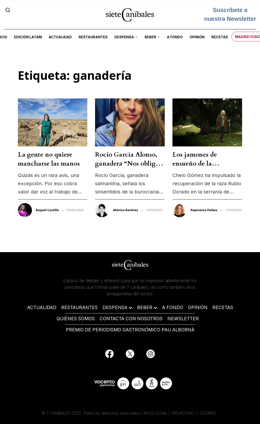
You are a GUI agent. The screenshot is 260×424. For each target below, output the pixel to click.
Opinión (197, 37)
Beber (150, 37)
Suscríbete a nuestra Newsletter (230, 14)
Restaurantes (93, 37)
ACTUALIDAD (41, 307)
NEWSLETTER (183, 318)
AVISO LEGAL (155, 413)
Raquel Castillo (47, 210)
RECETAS (222, 307)
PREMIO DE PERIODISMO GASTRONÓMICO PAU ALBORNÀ (130, 330)
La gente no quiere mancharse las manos (49, 159)
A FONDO (172, 307)
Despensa (124, 37)
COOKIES (208, 413)
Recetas (219, 37)
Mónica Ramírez (125, 210)
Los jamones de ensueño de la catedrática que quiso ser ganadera (203, 167)
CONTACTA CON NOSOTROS (131, 318)
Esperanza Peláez (203, 210)
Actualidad (60, 37)
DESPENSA (115, 307)
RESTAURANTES (79, 307)
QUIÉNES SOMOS (76, 318)
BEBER (144, 307)
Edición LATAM (28, 37)
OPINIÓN (198, 307)
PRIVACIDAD (183, 413)
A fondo (175, 37)
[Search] (8, 10)
